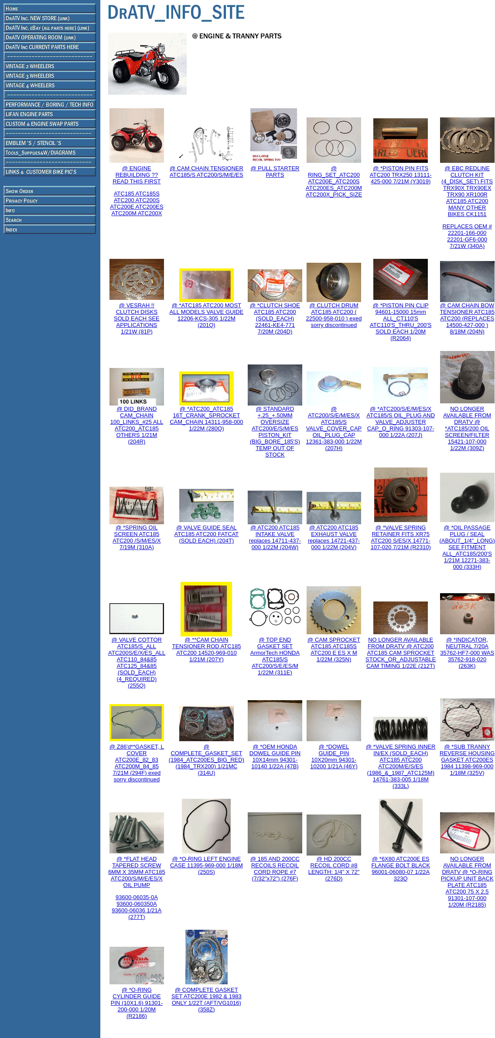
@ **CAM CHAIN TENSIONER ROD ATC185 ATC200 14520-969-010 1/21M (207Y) (206, 649)
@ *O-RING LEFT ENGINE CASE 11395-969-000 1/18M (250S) (206, 865)
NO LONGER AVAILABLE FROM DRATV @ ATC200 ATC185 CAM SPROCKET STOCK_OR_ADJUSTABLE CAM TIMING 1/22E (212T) (400, 652)
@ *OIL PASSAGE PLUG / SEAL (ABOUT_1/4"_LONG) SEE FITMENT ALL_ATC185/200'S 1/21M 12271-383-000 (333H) (467, 547)
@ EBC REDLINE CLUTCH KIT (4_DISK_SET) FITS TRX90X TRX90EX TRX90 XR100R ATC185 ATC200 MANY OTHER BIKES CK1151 (467, 191)
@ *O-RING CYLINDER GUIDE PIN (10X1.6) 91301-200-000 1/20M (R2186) (137, 1002)
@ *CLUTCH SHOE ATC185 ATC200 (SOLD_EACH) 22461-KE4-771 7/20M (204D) (275, 318)
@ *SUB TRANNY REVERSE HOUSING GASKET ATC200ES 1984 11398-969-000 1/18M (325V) (467, 759)
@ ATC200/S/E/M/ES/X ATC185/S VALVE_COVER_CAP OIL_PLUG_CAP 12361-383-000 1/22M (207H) (334, 428)
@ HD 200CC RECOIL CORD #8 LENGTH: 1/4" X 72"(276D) (334, 869)
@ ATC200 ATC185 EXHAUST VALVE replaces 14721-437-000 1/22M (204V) (334, 537)
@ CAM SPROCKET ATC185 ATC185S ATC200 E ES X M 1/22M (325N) (333, 649)
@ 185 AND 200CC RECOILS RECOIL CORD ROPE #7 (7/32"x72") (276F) (275, 869)
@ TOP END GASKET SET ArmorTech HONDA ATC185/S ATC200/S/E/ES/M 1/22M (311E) (275, 656)
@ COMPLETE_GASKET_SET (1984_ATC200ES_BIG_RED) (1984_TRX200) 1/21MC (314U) (206, 759)
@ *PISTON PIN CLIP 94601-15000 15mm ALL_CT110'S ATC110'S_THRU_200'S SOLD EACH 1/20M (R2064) (400, 321)
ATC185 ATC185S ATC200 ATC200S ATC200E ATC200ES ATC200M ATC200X (136, 203)
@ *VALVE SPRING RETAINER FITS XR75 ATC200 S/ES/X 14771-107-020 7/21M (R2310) (401, 537)
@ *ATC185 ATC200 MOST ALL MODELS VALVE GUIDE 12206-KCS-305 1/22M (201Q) (207, 315)
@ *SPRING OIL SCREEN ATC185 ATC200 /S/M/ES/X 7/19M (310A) (136, 537)
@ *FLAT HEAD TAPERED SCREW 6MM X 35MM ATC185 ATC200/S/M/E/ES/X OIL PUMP (136, 872)
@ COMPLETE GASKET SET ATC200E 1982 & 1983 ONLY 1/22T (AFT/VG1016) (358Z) (206, 999)
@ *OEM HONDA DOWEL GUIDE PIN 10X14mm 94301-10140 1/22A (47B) (274, 756)
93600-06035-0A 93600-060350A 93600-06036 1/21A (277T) (136, 907)
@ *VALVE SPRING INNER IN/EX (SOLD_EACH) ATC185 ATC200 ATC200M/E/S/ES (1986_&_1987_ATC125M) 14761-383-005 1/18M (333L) (400, 766)
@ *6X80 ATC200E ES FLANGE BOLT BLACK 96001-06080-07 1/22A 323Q (400, 869)
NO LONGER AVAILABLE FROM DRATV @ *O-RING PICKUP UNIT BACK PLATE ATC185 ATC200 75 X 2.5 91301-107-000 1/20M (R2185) (467, 882)
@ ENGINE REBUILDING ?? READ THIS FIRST (136, 175)
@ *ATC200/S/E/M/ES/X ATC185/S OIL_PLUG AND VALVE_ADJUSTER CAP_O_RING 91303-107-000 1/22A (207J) (400, 422)
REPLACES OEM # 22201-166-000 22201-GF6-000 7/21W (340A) (467, 236)
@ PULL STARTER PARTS (275, 171)
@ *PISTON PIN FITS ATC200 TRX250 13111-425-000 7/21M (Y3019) (401, 175)
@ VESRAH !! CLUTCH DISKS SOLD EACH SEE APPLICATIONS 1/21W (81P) (137, 318)
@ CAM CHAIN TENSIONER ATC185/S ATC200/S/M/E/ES (206, 171)
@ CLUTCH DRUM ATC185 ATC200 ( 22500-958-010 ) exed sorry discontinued (334, 315)
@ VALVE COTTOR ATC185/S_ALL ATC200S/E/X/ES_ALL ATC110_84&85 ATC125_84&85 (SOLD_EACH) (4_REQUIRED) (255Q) (136, 662)
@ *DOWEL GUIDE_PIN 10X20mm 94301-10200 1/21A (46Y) (333, 756)
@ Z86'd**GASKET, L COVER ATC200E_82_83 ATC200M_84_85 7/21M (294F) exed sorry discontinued (136, 763)
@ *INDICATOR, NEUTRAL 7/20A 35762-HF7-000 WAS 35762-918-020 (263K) (467, 652)
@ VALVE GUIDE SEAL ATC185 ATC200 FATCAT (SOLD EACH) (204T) (206, 534)
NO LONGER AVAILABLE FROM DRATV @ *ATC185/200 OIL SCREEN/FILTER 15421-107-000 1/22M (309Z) (467, 428)
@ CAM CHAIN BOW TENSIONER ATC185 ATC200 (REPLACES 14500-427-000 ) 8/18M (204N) (467, 318)
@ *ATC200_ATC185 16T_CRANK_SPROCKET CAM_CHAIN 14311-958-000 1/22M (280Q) (206, 419)
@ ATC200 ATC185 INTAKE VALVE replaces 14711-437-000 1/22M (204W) (275, 537)
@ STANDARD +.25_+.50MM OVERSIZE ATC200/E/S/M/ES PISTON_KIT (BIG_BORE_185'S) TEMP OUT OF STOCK (275, 432)
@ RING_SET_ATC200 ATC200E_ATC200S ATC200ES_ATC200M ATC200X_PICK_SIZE (334, 181)
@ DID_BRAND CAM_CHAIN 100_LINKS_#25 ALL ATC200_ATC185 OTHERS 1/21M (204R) (136, 425)
